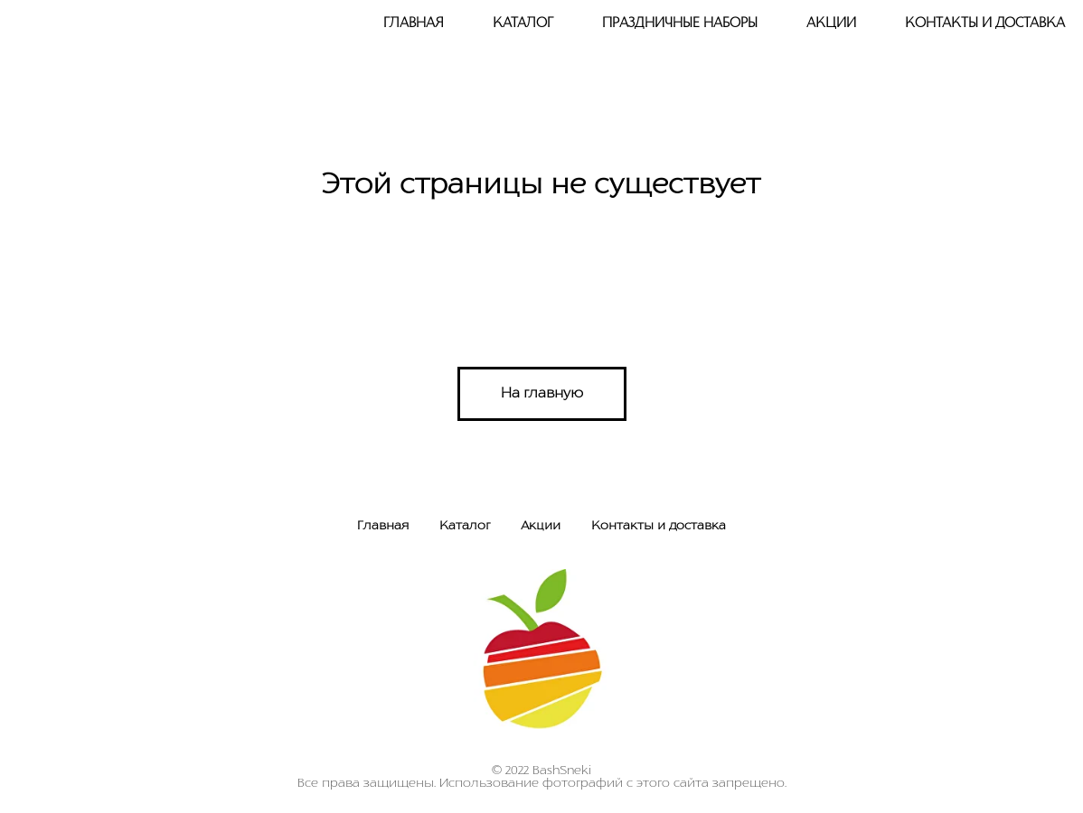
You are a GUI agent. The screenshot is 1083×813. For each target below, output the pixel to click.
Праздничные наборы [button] (680, 23)
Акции (831, 23)
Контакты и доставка (985, 23)
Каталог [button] (523, 23)
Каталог (464, 526)
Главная (413, 23)
